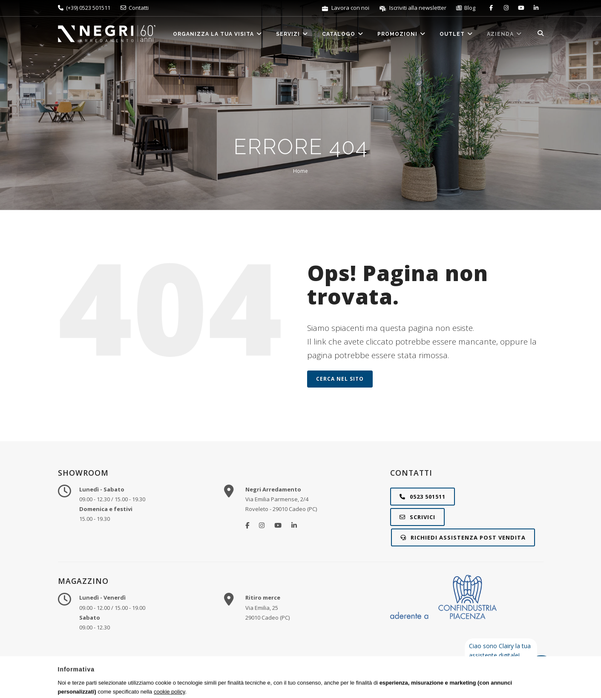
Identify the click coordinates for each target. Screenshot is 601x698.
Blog (465, 7)
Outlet (456, 34)
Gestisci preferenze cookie (423, 680)
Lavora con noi (346, 7)
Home (300, 171)
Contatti (135, 7)
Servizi (292, 34)
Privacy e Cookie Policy (355, 680)
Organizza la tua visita (217, 34)
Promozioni (401, 34)
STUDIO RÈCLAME (508, 680)
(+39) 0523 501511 (84, 7)
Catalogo (343, 34)
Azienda (504, 34)
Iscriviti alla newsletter (413, 7)
